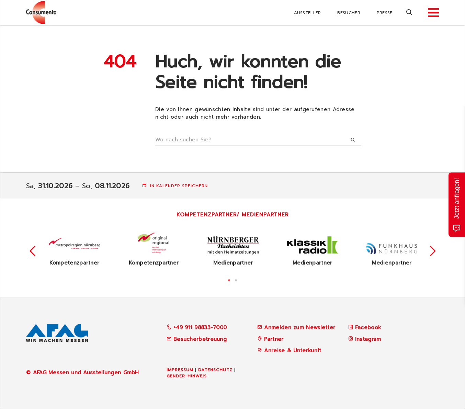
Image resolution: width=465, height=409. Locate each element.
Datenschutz (215, 370)
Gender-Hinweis (187, 376)
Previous (32, 251)
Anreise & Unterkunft (292, 350)
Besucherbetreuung (197, 339)
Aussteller (307, 13)
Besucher (348, 13)
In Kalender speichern (175, 186)
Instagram (368, 339)
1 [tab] (229, 279)
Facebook (368, 327)
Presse (385, 13)
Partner (273, 339)
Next (432, 251)
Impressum (180, 370)
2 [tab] (235, 279)
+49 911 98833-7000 (197, 327)
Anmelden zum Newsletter (299, 327)
